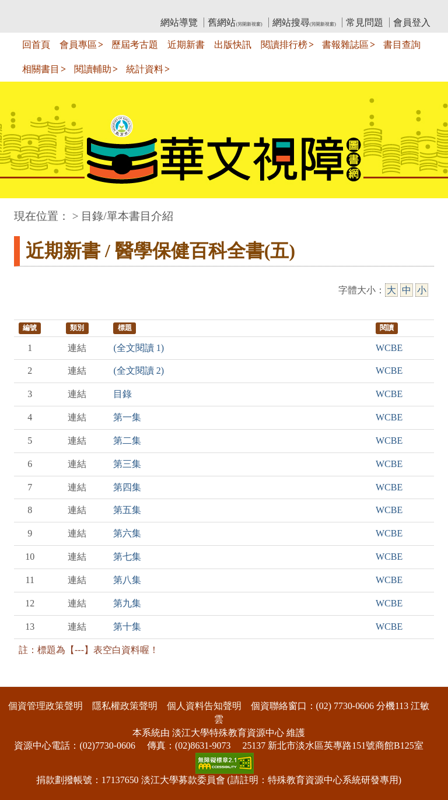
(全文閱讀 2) (138, 371)
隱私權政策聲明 (125, 706)
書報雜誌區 (345, 45)
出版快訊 (232, 45)
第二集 (127, 440)
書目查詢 (402, 45)
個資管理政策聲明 (45, 706)
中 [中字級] (406, 290)
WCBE (389, 348)
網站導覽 (179, 22)
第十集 (127, 626)
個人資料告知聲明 (204, 706)
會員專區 (78, 45)
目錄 (122, 394)
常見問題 (364, 22)
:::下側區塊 (22, 679)
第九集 (127, 603)
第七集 (127, 557)
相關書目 (41, 69)
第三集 (127, 464)
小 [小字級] (421, 290)
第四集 (127, 487)
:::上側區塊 (36, 9)
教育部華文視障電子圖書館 (117, 9)
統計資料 (144, 69)
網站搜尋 (304, 22)
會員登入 (411, 22)
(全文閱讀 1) (138, 348)
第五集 (127, 510)
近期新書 (186, 45)
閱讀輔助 (92, 69)
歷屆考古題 (134, 45)
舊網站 (235, 22)
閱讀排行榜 (284, 45)
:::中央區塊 (22, 210)
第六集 (127, 533)
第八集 (127, 580)
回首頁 (36, 45)
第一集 (127, 417)
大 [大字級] (391, 290)
